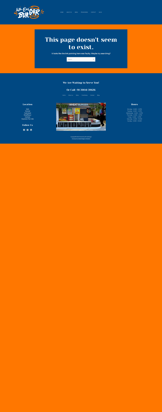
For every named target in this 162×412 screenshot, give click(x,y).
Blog (102, 11)
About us (68, 11)
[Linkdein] (31, 129)
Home (59, 11)
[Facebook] (24, 129)
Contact (94, 11)
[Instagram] (28, 129)
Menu (75, 11)
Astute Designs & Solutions (84, 138)
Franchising (84, 11)
